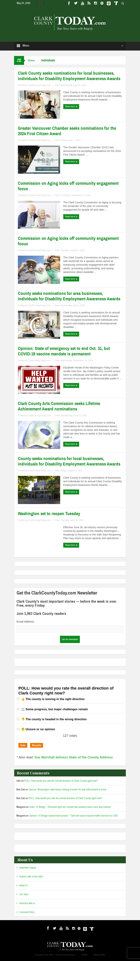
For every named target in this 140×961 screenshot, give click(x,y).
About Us (23, 885)
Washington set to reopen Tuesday (49, 513)
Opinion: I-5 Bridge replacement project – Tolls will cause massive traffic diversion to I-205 (73, 815)
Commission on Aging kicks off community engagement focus (68, 186)
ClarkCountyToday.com (39, 85)
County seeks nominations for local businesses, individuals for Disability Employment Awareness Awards (69, 461)
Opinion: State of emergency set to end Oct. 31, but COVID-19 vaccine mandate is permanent (64, 351)
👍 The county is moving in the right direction (53, 699)
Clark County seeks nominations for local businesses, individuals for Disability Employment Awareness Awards (69, 75)
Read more (71, 106)
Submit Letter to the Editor (31, 876)
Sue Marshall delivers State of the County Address (73, 757)
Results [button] (36, 745)
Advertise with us (27, 903)
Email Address (25, 621)
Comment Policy (27, 912)
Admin (84, 954)
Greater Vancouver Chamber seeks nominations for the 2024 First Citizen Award (67, 131)
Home (31, 60)
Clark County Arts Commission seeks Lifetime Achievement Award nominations (59, 406)
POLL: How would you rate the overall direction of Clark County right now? (61, 781)
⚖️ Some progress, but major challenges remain (54, 709)
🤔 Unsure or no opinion (38, 729)
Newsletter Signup (27, 867)
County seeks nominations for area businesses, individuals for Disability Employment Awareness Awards (69, 296)
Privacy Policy (99, 954)
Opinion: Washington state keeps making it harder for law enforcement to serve (67, 789)
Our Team (23, 894)
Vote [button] (23, 745)
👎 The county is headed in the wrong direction (54, 719)
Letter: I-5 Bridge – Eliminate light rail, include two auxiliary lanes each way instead (70, 807)
